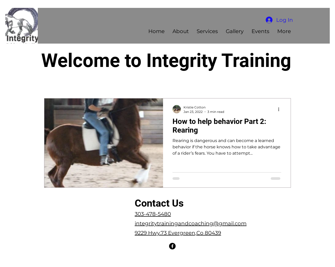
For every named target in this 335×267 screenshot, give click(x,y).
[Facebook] (172, 246)
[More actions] (280, 109)
